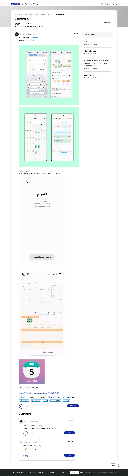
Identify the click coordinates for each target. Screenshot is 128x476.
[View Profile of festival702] (27, 422)
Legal (62, 472)
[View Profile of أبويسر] (25, 442)
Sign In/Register (105, 4)
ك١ (47, 400)
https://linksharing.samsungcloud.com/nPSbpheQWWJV (39, 393)
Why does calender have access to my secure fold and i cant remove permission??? (97, 63)
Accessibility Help (19, 472)
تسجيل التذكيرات (90, 51)
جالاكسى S (35, 37)
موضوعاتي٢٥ (56, 400)
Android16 (32, 397)
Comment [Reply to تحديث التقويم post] (73, 406)
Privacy (52, 472)
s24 (52, 397)
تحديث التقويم (89, 42)
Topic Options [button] (108, 23)
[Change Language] (74, 472)
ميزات (67, 400)
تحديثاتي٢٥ (37, 400)
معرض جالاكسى (35, 4)
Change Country (85, 472)
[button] (76, 33)
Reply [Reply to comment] (69, 433)
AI (23, 397)
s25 (59, 397)
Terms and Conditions (37, 472)
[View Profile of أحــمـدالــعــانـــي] (24, 34)
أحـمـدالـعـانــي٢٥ (70, 397)
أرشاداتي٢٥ (26, 400)
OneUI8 (43, 397)
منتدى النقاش (25, 4)
